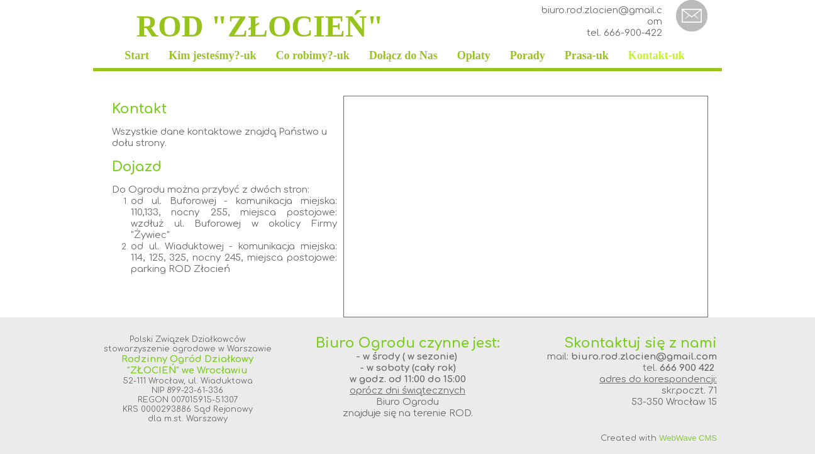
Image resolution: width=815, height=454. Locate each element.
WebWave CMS (688, 438)
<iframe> (525, 206)
